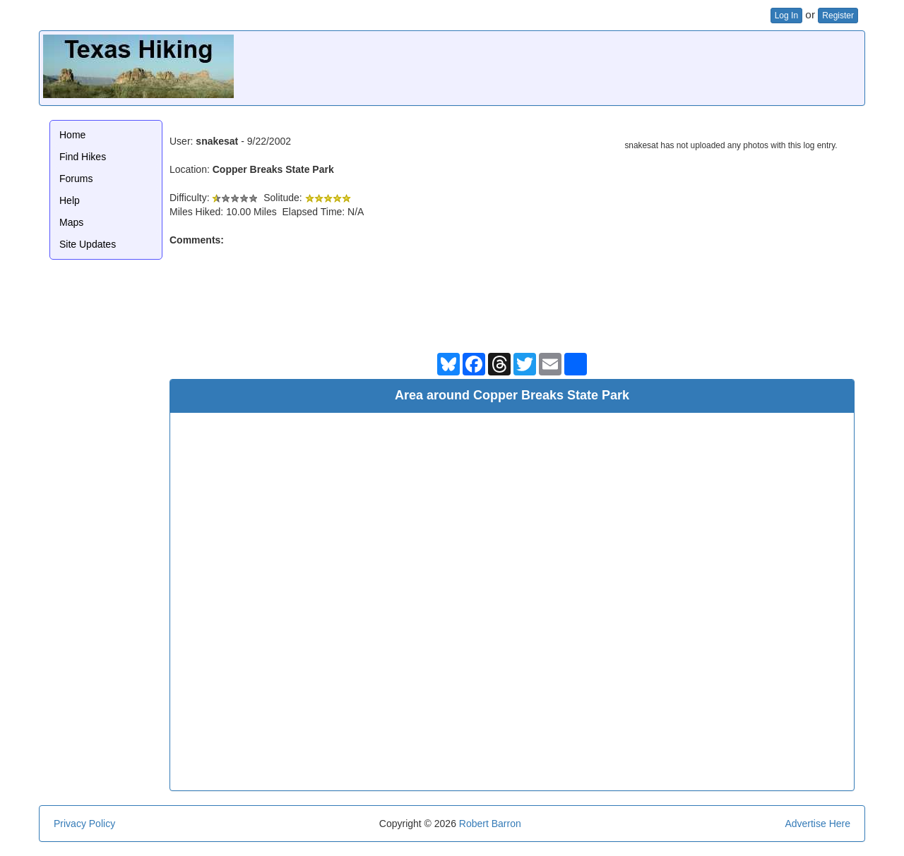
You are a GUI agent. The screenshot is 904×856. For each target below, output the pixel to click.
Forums (76, 178)
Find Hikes (82, 156)
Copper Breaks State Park (273, 169)
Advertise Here (817, 823)
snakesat (217, 141)
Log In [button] (786, 15)
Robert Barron (490, 823)
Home (72, 134)
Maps (71, 222)
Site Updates (87, 244)
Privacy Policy (84, 823)
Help (69, 200)
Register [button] (838, 15)
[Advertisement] (604, 66)
